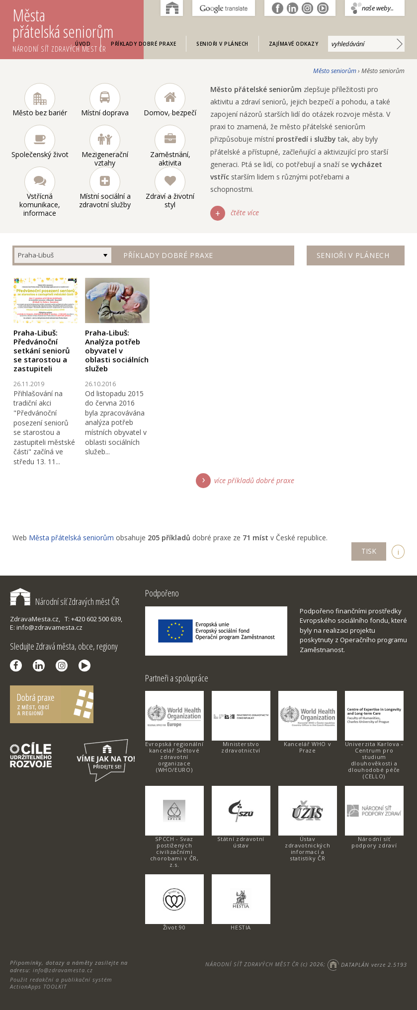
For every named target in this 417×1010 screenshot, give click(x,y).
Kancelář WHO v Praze (307, 747)
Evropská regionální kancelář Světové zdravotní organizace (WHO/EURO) (174, 756)
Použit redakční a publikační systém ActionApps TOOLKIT (61, 983)
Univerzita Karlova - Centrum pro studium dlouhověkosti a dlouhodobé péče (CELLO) (374, 760)
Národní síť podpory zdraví (374, 842)
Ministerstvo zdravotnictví (240, 747)
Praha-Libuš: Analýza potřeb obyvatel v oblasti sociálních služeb (117, 350)
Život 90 (174, 927)
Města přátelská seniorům (78, 29)
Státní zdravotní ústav (240, 842)
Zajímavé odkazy (294, 43)
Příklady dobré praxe (143, 43)
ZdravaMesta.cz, (35, 618)
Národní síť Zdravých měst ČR (64, 601)
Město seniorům (334, 71)
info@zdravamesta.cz (63, 970)
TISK (368, 551)
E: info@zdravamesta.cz (46, 627)
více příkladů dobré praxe (254, 480)
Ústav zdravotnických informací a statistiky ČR (307, 848)
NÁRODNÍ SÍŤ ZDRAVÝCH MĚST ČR (252, 964)
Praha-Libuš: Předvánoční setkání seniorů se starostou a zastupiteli (41, 350)
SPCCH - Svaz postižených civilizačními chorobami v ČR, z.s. (174, 851)
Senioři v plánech (222, 43)
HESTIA (241, 927)
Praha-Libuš (36, 255)
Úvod (82, 43)
